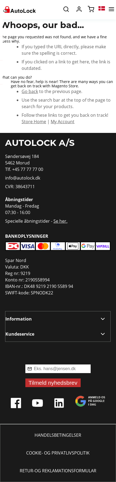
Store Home (34, 122)
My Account (62, 122)
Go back (30, 91)
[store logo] (19, 9)
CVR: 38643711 (20, 187)
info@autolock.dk (22, 178)
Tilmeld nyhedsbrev (53, 383)
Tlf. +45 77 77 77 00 (24, 169)
